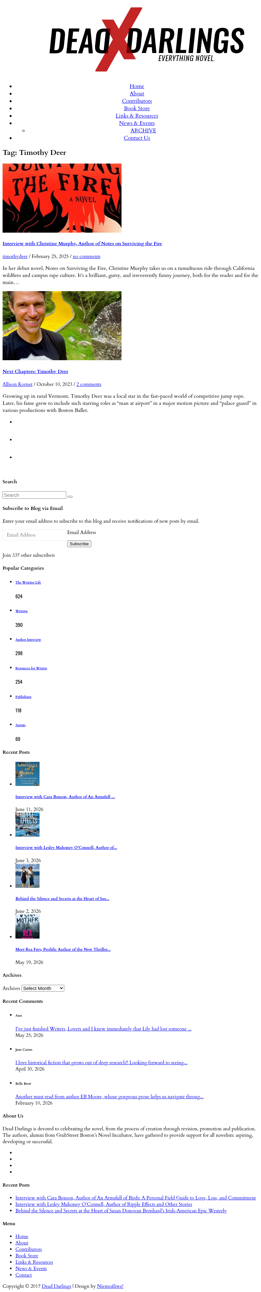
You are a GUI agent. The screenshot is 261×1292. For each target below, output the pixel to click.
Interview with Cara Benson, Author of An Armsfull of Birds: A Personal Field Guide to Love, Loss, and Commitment (135, 1198)
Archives (11, 988)
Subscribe (79, 543)
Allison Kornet (17, 384)
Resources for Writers (31, 668)
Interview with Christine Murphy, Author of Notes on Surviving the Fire (82, 243)
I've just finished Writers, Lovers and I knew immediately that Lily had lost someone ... (103, 1029)
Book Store (137, 108)
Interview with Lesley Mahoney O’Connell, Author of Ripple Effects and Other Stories (103, 1204)
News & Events (137, 123)
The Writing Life (28, 582)
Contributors (137, 101)
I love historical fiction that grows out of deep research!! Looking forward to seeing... (101, 1062)
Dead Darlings (56, 1286)
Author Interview (28, 639)
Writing (21, 611)
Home (137, 86)
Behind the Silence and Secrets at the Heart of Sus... (62, 899)
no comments (87, 256)
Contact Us (137, 138)
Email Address (81, 532)
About (137, 93)
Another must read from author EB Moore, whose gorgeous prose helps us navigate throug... (109, 1096)
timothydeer (15, 256)
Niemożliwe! (110, 1286)
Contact (23, 1275)
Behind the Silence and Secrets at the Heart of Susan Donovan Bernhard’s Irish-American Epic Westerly (121, 1210)
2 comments (88, 384)
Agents (20, 725)
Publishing (23, 697)
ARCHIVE (143, 130)
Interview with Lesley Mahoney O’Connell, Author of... (66, 848)
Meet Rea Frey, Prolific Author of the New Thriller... (63, 949)
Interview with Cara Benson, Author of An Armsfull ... (65, 797)
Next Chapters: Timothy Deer (35, 371)
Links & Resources (137, 116)
